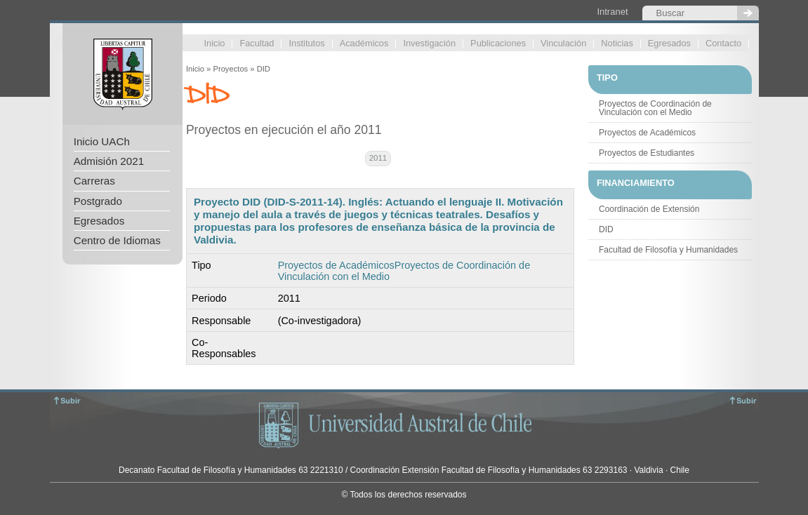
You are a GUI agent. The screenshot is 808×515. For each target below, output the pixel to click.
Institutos (306, 43)
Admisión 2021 (109, 161)
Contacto (723, 43)
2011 (378, 158)
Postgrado (98, 201)
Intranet (612, 11)
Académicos (364, 43)
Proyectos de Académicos (336, 265)
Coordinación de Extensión (649, 209)
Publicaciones (498, 43)
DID (606, 229)
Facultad (256, 43)
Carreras (94, 181)
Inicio (214, 43)
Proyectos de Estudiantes (646, 153)
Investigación (429, 43)
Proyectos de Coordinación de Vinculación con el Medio (655, 108)
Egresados (669, 43)
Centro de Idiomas (117, 240)
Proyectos (230, 69)
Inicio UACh (102, 141)
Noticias (617, 43)
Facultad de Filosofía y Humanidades (668, 250)
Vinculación (563, 43)
